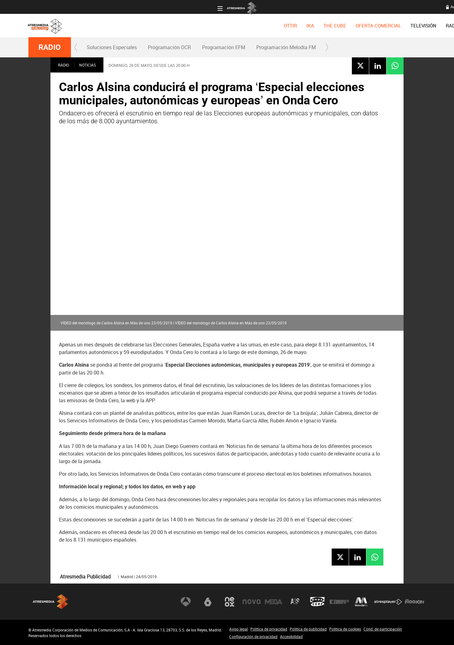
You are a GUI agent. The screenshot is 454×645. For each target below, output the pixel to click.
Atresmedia (50, 601)
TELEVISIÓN (234, 25)
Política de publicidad (308, 628)
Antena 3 (185, 601)
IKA (121, 25)
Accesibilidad (291, 636)
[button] (76, 47)
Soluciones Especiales (112, 47)
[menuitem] (101, 25)
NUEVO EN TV (409, 25)
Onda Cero (317, 601)
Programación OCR (169, 47)
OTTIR (101, 25)
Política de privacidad (268, 628)
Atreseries (295, 601)
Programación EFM (223, 47)
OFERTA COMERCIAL (189, 25)
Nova (251, 601)
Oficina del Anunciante (322, 6)
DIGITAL (288, 25)
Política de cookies (345, 628)
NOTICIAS (87, 64)
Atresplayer (388, 601)
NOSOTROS (372, 25)
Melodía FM (361, 601)
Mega (273, 601)
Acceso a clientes (278, 6)
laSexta (207, 601)
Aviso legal (238, 628)
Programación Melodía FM (286, 47)
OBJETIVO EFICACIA (329, 25)
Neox (229, 601)
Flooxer (414, 601)
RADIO (264, 25)
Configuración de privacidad (253, 636)
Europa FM (339, 601)
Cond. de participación (383, 628)
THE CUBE (146, 25)
